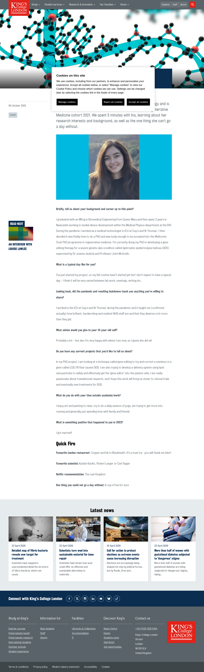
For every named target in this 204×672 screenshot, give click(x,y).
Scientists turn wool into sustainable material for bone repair (76, 554)
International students (20, 642)
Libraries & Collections (84, 628)
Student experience (19, 651)
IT (73, 637)
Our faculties (106, 4)
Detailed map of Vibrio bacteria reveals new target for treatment (30, 554)
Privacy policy (40, 667)
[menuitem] (35, 4)
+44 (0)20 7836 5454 (146, 628)
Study (34, 4)
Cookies (106, 667)
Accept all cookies (138, 102)
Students (166, 5)
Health (13, 115)
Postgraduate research (21, 637)
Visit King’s (109, 642)
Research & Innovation (81, 4)
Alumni (183, 5)
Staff (175, 5)
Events (107, 633)
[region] (103, 89)
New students (47, 628)
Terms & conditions (19, 667)
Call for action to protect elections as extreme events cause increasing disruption (123, 554)
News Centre (110, 628)
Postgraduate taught (19, 633)
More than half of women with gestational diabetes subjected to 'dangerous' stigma (172, 554)
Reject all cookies (113, 102)
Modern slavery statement (65, 667)
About (123, 4)
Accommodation (80, 633)
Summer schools (17, 647)
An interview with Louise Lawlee (20, 246)
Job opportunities (113, 647)
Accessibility (90, 667)
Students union (111, 637)
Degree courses (17, 628)
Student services (53, 4)
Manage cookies (67, 102)
